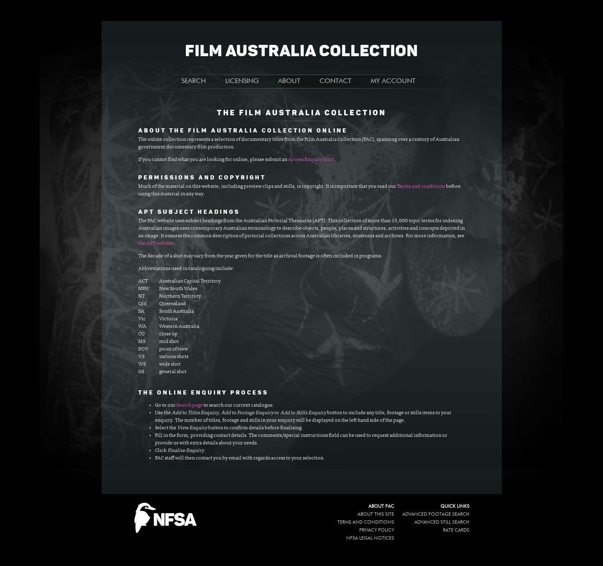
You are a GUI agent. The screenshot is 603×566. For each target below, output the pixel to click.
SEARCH (193, 81)
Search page (189, 405)
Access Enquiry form (311, 159)
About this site (376, 514)
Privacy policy (376, 530)
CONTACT (335, 81)
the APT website (156, 243)
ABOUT (289, 81)
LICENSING (242, 81)
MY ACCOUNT (393, 81)
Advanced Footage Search (435, 514)
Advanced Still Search (442, 522)
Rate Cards (456, 530)
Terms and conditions (421, 186)
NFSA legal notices (370, 538)
